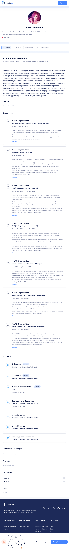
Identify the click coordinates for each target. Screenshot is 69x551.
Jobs (5, 532)
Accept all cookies (59, 548)
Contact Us (54, 532)
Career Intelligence (41, 535)
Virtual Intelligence (41, 532)
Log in (53, 3)
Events (17, 47)
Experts (6, 535)
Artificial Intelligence (41, 526)
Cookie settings (41, 548)
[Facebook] (58, 508)
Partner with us (24, 526)
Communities (43, 47)
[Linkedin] (43, 508)
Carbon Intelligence (41, 529)
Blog (51, 529)
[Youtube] (63, 508)
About (6, 47)
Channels (29, 47)
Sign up (62, 3)
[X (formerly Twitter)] (48, 508)
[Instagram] (53, 508)
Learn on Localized (10, 526)
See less (14, 141)
